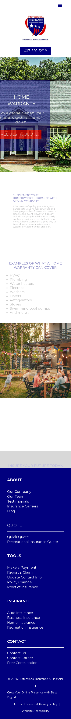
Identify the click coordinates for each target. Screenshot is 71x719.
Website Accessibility (35, 711)
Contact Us (16, 653)
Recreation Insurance (25, 627)
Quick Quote (18, 537)
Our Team (15, 496)
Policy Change (19, 582)
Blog (11, 511)
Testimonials (18, 501)
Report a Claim (20, 572)
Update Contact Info (24, 577)
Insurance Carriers (22, 506)
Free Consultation (22, 663)
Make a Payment (21, 568)
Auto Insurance (20, 613)
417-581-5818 (35, 51)
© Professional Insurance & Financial (35, 679)
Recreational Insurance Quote (32, 542)
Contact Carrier (20, 658)
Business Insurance (23, 618)
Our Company (19, 492)
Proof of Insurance (22, 587)
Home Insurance (21, 623)
